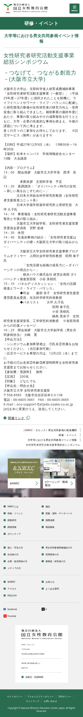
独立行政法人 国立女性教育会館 (29, 8)
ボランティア (14, 533)
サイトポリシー (15, 696)
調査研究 (12, 520)
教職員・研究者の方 (56, 561)
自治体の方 (13, 554)
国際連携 (50, 520)
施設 (48, 506)
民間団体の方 (52, 554)
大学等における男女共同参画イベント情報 (52, 439)
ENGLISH (12, 595)
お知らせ (50, 581)
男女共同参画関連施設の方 (59, 547)
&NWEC (11, 581)
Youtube (12, 616)
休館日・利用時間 (34, 677)
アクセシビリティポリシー (40, 696)
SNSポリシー (64, 696)
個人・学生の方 (15, 547)
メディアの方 (14, 568)
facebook (12, 609)
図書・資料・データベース (59, 513)
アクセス (12, 588)
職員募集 (50, 527)
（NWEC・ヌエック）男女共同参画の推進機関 (49, 430)
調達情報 (12, 527)
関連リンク (19, 418)
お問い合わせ (50, 701)
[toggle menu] (74, 8)
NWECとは (13, 506)
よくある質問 (52, 588)
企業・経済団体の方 (17, 561)
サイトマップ (32, 701)
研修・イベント (68, 435)
